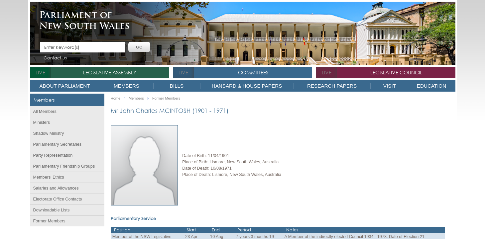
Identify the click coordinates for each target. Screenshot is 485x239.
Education (431, 86)
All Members (45, 111)
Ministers (41, 122)
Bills (176, 86)
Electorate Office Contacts (57, 199)
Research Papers (332, 86)
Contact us (55, 58)
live (40, 72)
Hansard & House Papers (247, 86)
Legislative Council (396, 72)
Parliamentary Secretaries (57, 144)
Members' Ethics (48, 177)
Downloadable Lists (51, 210)
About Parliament (64, 86)
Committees (253, 72)
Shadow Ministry (48, 133)
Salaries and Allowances (56, 188)
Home (115, 98)
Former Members (49, 221)
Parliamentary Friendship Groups (64, 166)
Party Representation (53, 155)
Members (126, 86)
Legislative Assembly (109, 72)
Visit (389, 86)
